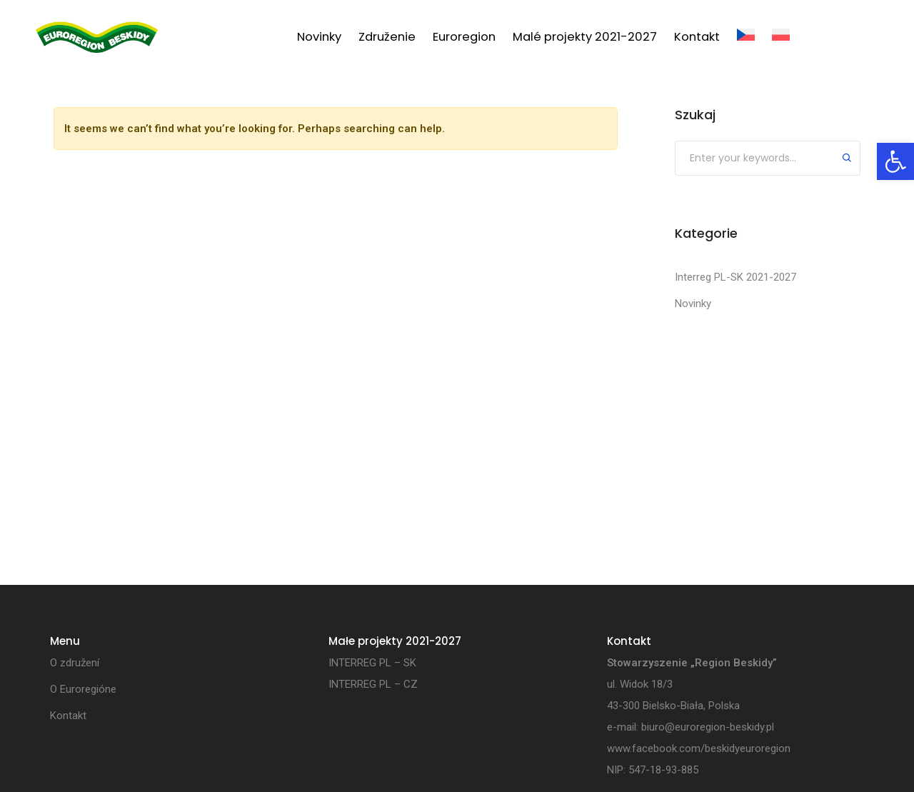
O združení (74, 662)
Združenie (387, 37)
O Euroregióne (83, 689)
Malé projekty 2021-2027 (585, 37)
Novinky (319, 37)
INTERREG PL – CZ (373, 684)
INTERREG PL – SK (372, 662)
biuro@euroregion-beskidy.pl (707, 727)
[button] (895, 161)
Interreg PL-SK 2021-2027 (735, 277)
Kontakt (697, 37)
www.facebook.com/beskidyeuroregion (698, 748)
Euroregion (464, 37)
